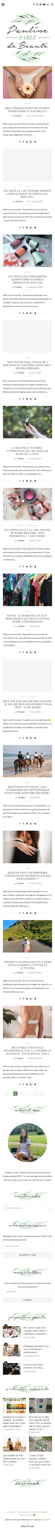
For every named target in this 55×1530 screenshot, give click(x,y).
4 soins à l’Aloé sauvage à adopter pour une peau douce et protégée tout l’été (40, 1460)
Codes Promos (32, 525)
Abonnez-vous (27, 1255)
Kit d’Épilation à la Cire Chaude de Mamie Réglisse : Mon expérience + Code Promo (27, 532)
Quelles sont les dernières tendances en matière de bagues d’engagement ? (27, 875)
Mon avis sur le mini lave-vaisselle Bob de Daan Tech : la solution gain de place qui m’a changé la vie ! (40, 1423)
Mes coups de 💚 (27, 1515)
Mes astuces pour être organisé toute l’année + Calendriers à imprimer (35, 1330)
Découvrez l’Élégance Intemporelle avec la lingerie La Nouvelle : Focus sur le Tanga (27, 1050)
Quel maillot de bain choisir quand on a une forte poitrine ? (14, 1458)
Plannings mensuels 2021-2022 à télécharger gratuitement (36, 1349)
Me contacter (24, 1512)
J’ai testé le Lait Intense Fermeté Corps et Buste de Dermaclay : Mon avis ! (27, 193)
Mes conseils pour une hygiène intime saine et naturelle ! (27, 110)
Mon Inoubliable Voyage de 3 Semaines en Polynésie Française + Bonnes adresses (27, 365)
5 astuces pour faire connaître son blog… (33, 1366)
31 (36, 1093)
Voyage (27, 358)
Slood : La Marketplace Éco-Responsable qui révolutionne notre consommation (27, 618)
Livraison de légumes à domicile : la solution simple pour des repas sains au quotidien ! (14, 1421)
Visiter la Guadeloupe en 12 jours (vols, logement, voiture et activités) (27, 965)
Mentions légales (40, 1512)
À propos (11, 1512)
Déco (22, 697)
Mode (27, 611)
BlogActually (45, 1520)
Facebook (27, 1483)
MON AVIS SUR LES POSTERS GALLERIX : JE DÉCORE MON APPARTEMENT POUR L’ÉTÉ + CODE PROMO (27, 704)
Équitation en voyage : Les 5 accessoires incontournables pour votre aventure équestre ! (27, 789)
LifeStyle (27, 104)
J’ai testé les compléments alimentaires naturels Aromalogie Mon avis (27, 279)
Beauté (27, 186)
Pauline (18, 115)
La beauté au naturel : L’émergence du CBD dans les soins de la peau (27, 450)
